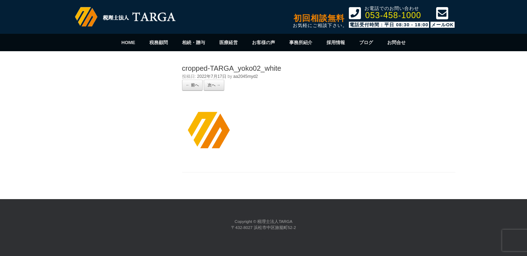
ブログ (366, 42)
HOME (128, 42)
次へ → (214, 85)
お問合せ (396, 42)
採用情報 (335, 42)
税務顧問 (158, 42)
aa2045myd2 (245, 76)
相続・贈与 (193, 42)
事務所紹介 (300, 42)
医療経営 (228, 42)
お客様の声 (263, 42)
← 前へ (192, 85)
